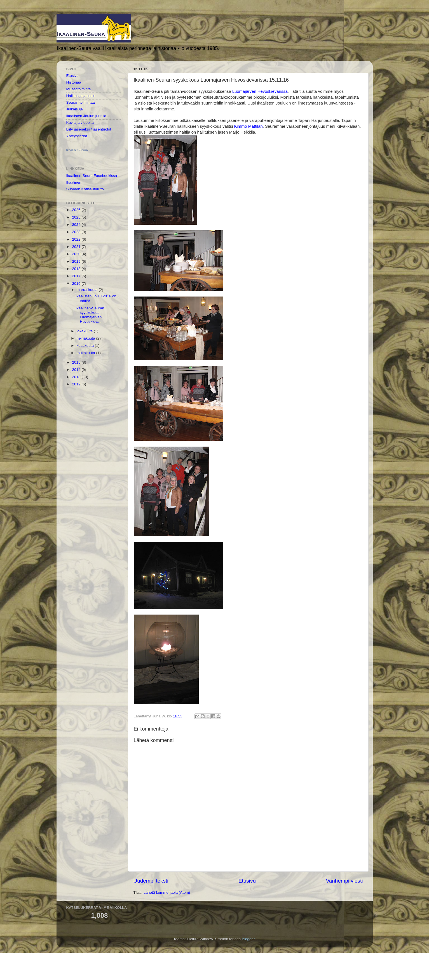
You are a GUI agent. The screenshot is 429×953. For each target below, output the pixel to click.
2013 (76, 377)
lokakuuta (85, 331)
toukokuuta (86, 353)
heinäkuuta (86, 338)
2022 (76, 239)
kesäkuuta (86, 345)
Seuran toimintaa (80, 102)
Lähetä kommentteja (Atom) (167, 892)
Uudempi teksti (150, 881)
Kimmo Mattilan (248, 126)
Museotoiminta (78, 89)
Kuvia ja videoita (80, 122)
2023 (76, 232)
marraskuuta (88, 290)
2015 (76, 362)
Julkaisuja (74, 109)
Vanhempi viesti (344, 881)
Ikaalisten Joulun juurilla (86, 116)
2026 (76, 210)
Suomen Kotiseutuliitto (85, 189)
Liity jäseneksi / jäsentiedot (88, 129)
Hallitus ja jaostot (80, 96)
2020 (76, 254)
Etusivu (247, 881)
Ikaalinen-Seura (77, 150)
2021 (76, 247)
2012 (76, 384)
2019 (76, 261)
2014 (76, 370)
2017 (76, 276)
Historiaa (73, 82)
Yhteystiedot (76, 136)
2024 (76, 224)
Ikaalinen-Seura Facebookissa (91, 176)
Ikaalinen (73, 182)
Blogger (248, 939)
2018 (76, 269)
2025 (76, 217)
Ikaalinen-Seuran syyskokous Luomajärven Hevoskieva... (90, 315)
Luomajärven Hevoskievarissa (260, 91)
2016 (76, 283)
